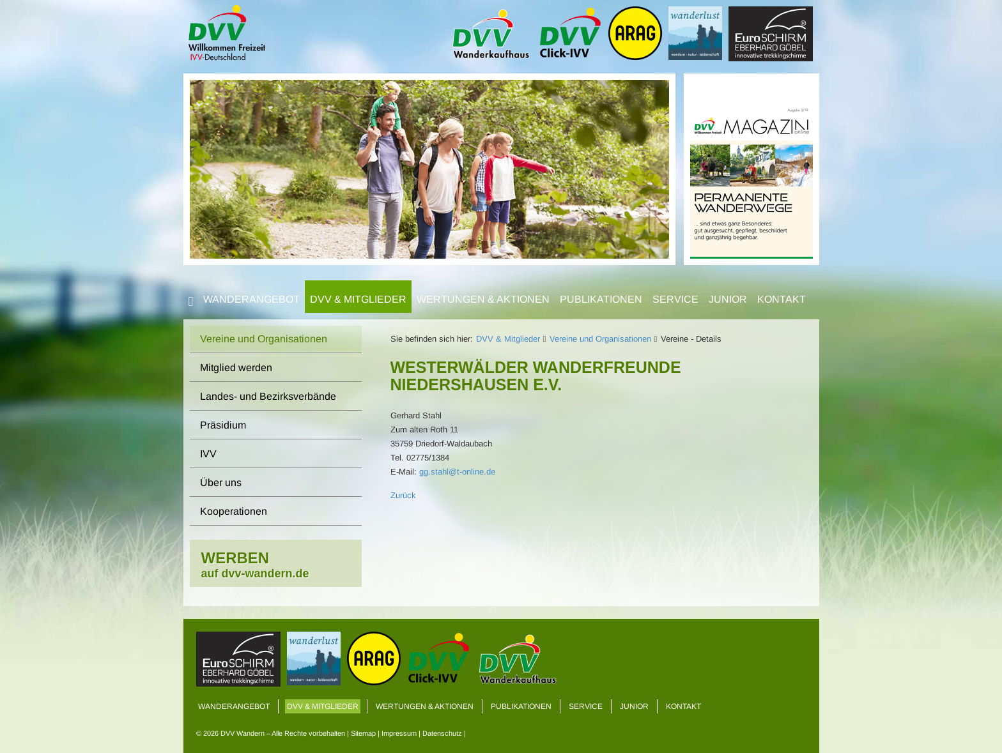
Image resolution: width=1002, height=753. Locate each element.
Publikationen (601, 299)
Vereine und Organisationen (600, 339)
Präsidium (223, 425)
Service (675, 299)
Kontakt (781, 299)
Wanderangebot (251, 299)
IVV (208, 453)
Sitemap (363, 733)
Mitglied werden (236, 367)
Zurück (403, 495)
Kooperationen (233, 511)
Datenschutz (442, 733)
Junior (728, 299)
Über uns (221, 482)
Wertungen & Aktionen (483, 299)
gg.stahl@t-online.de (457, 471)
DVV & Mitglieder (358, 299)
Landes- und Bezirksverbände (268, 396)
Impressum (399, 733)
